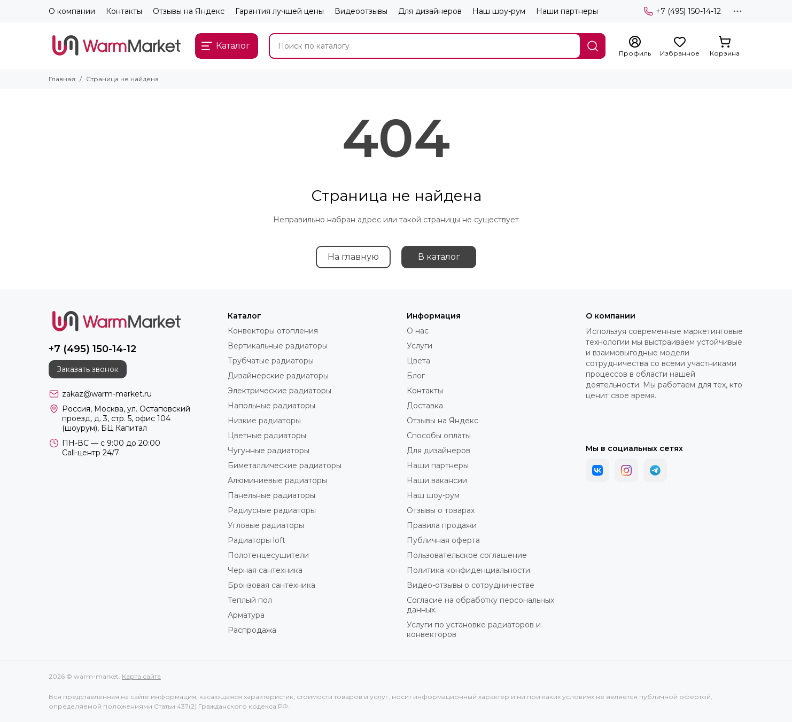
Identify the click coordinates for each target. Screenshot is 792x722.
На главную (353, 257)
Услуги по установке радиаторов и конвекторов (474, 629)
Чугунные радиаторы (268, 450)
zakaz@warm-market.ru (107, 394)
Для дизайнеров (430, 11)
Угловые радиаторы (266, 525)
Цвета (418, 361)
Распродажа (252, 630)
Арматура (246, 615)
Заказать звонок (88, 369)
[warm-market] (116, 46)
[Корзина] (724, 46)
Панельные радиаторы (271, 495)
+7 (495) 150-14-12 (682, 11)
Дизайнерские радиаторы (278, 376)
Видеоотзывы (361, 11)
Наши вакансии (437, 480)
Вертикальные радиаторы (278, 346)
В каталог (439, 257)
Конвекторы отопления (273, 331)
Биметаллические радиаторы (284, 465)
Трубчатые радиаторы (271, 361)
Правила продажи (442, 525)
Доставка (425, 405)
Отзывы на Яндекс (188, 11)
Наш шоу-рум (498, 11)
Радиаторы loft (256, 540)
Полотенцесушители (268, 555)
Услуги (419, 346)
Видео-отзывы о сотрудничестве (470, 585)
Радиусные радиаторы (272, 510)
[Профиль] (635, 46)
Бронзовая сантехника (271, 585)
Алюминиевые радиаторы (277, 480)
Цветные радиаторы (267, 435)
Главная (62, 79)
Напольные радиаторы (271, 405)
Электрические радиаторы (279, 390)
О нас (418, 331)
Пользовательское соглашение (467, 555)
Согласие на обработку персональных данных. (480, 605)
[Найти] (592, 46)
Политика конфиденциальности (468, 570)
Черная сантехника (265, 570)
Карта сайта (141, 676)
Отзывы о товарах (441, 510)
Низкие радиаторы (264, 420)
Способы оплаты (439, 435)
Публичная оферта (443, 540)
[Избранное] (680, 46)
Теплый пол (250, 600)
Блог (416, 376)
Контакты (124, 11)
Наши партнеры (567, 11)
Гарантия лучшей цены (279, 11)
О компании (72, 11)
